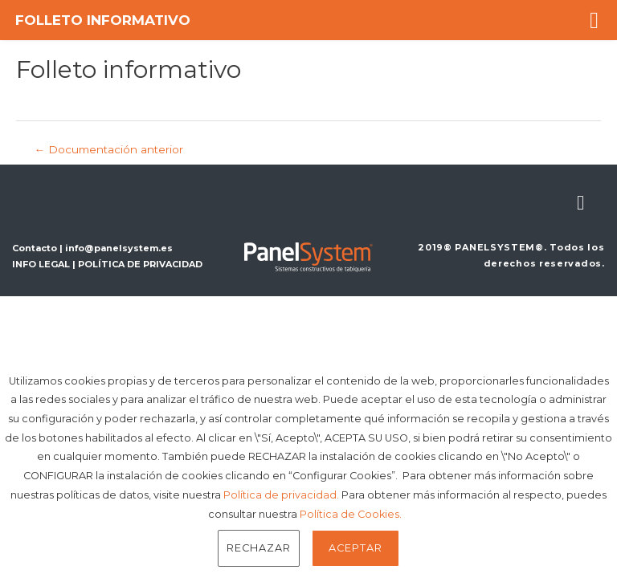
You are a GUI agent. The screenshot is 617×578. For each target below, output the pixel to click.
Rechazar (259, 548)
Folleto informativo (102, 20)
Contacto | (38, 248)
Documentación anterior (108, 149)
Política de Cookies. (351, 514)
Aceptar (355, 548)
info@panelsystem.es (119, 248)
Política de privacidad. (281, 495)
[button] (594, 20)
